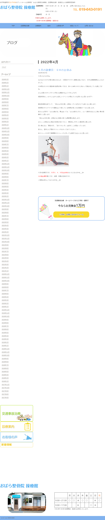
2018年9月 (5, 358)
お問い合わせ (89, 26)
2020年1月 (5, 306)
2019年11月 (5, 313)
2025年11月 (5, 92)
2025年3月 (5, 118)
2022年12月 (5, 199)
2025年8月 (5, 102)
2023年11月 (5, 167)
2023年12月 (5, 164)
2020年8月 (5, 287)
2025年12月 (5, 89)
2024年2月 (5, 157)
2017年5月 (5, 397)
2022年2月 (5, 232)
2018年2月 (5, 378)
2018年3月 (5, 375)
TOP (13, 26)
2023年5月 (5, 186)
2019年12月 (5, 310)
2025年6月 (5, 108)
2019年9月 (5, 319)
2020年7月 (5, 290)
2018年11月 (5, 352)
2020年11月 (5, 277)
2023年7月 (5, 180)
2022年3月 (5, 229)
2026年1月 (5, 86)
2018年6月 (5, 368)
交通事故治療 (25, 26)
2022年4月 (5, 225)
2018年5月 (5, 371)
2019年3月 (5, 339)
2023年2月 (5, 196)
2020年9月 (5, 284)
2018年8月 (5, 362)
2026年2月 (5, 82)
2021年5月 (5, 258)
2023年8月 (5, 177)
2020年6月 (5, 293)
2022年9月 (5, 209)
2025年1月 (5, 125)
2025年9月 (5, 99)
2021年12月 (5, 235)
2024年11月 (5, 131)
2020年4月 (5, 297)
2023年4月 (5, 190)
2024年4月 (5, 151)
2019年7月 (5, 326)
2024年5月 (5, 147)
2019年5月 (5, 332)
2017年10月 (5, 388)
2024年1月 (5, 160)
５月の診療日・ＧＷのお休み (55, 70)
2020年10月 (5, 281)
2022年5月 (5, 222)
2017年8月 (5, 394)
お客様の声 (60, 26)
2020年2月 (5, 303)
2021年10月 (5, 241)
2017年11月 (5, 384)
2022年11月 (5, 203)
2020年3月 (5, 300)
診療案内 (38, 26)
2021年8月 (5, 248)
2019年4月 (5, 336)
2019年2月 (5, 342)
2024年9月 (5, 138)
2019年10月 (5, 316)
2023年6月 (5, 183)
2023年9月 (5, 173)
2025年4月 (5, 115)
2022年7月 (5, 216)
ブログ (4, 67)
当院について (74, 26)
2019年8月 (5, 323)
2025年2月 (5, 121)
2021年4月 (5, 261)
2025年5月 (5, 112)
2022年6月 (5, 219)
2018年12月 (5, 349)
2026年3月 (5, 79)
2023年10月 (5, 170)
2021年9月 (5, 245)
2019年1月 (5, 345)
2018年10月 (5, 355)
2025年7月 (5, 105)
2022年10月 (5, 206)
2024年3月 (5, 154)
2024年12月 (5, 128)
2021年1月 (5, 271)
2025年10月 (5, 95)
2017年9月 (5, 391)
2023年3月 (5, 193)
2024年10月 (5, 134)
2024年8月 (5, 141)
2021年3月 (5, 264)
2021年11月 (5, 238)
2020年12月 (5, 274)
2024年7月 (5, 144)
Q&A (48, 26)
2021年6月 (5, 255)
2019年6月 (5, 329)
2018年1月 (5, 381)
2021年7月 (5, 251)
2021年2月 (5, 267)
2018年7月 (5, 365)
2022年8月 (5, 212)
